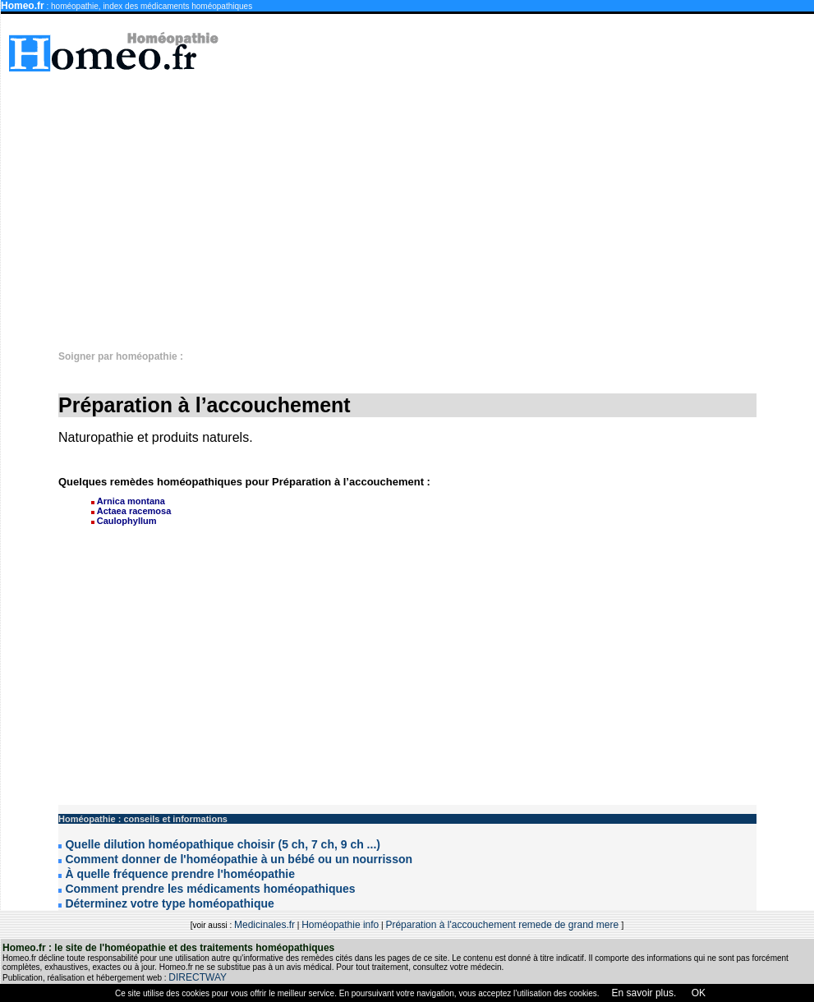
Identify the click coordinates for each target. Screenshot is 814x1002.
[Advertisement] (594, 203)
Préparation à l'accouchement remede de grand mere (503, 925)
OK (697, 993)
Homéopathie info (340, 925)
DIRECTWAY (197, 977)
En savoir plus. (644, 993)
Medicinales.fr (264, 925)
